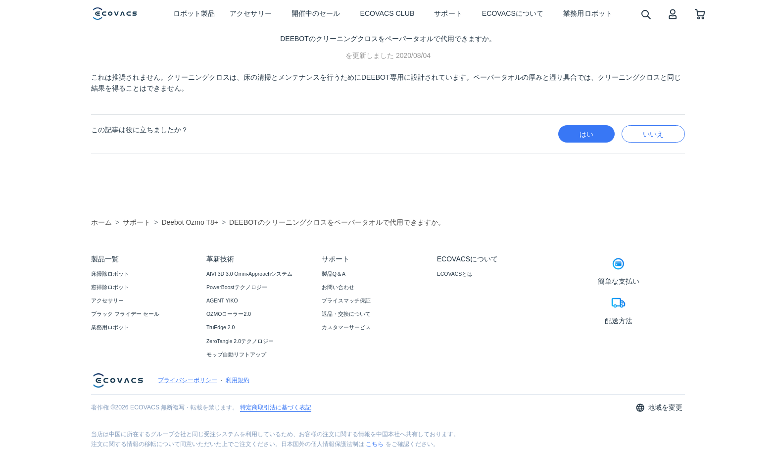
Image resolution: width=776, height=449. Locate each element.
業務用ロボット (110, 327)
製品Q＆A (333, 274)
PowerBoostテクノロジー (236, 287)
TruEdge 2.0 (220, 327)
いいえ (653, 134)
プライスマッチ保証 (346, 300)
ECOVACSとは (455, 274)
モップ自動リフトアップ (236, 354)
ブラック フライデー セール (125, 314)
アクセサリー (107, 300)
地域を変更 (658, 407)
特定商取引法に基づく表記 (275, 407)
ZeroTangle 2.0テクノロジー (240, 341)
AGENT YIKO (222, 300)
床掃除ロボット (110, 274)
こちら (375, 444)
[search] (645, 14)
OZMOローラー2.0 (228, 314)
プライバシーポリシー (187, 380)
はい (586, 134)
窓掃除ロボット (110, 287)
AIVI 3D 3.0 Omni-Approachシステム (249, 274)
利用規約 (237, 380)
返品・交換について (346, 314)
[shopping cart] (700, 13)
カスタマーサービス (346, 327)
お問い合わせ (338, 287)
